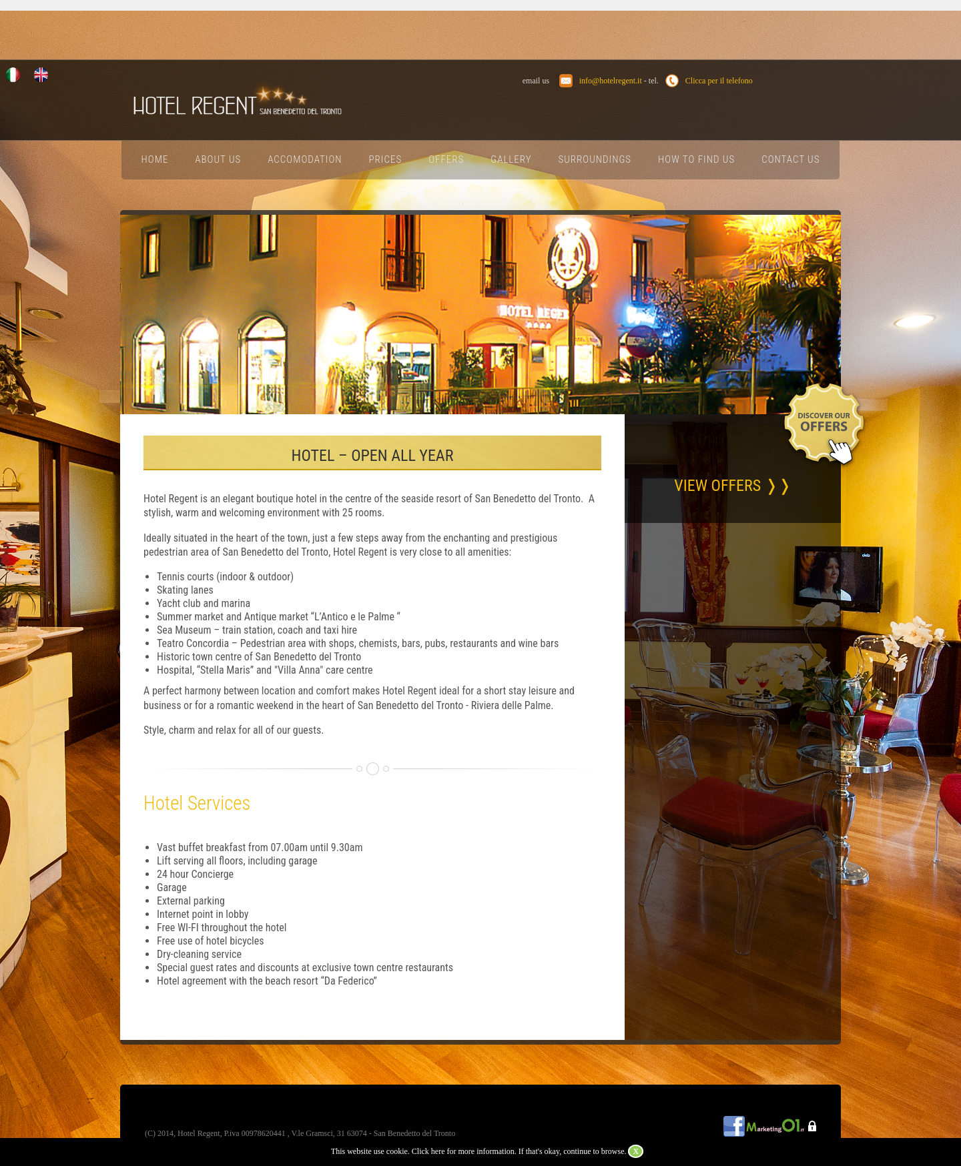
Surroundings (595, 159)
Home (155, 159)
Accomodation (305, 159)
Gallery (511, 159)
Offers (446, 159)
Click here (428, 1151)
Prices (385, 159)
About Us (218, 159)
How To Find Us (696, 159)
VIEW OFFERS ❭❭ (732, 485)
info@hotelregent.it (610, 80)
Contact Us (790, 159)
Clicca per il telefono (719, 80)
